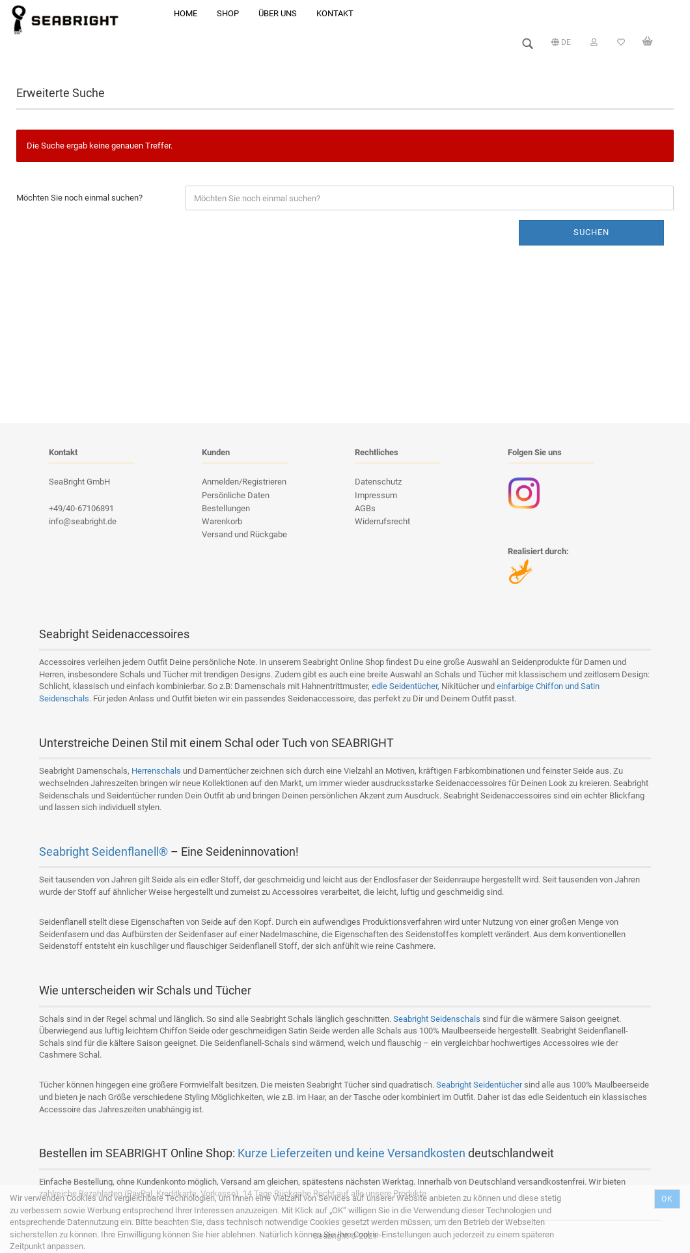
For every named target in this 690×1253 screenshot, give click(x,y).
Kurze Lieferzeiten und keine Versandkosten (351, 1153)
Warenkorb (222, 521)
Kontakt (334, 13)
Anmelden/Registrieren (244, 481)
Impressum (376, 495)
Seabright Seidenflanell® (103, 851)
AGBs (365, 508)
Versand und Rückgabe (244, 534)
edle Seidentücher (404, 686)
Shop (228, 13)
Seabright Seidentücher (479, 1085)
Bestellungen (226, 508)
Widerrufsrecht (382, 521)
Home (185, 13)
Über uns (277, 13)
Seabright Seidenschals (436, 1019)
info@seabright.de (83, 521)
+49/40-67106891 (81, 508)
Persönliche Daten (235, 495)
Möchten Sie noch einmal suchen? (79, 198)
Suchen (591, 232)
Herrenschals (156, 771)
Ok (667, 1199)
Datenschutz (378, 481)
